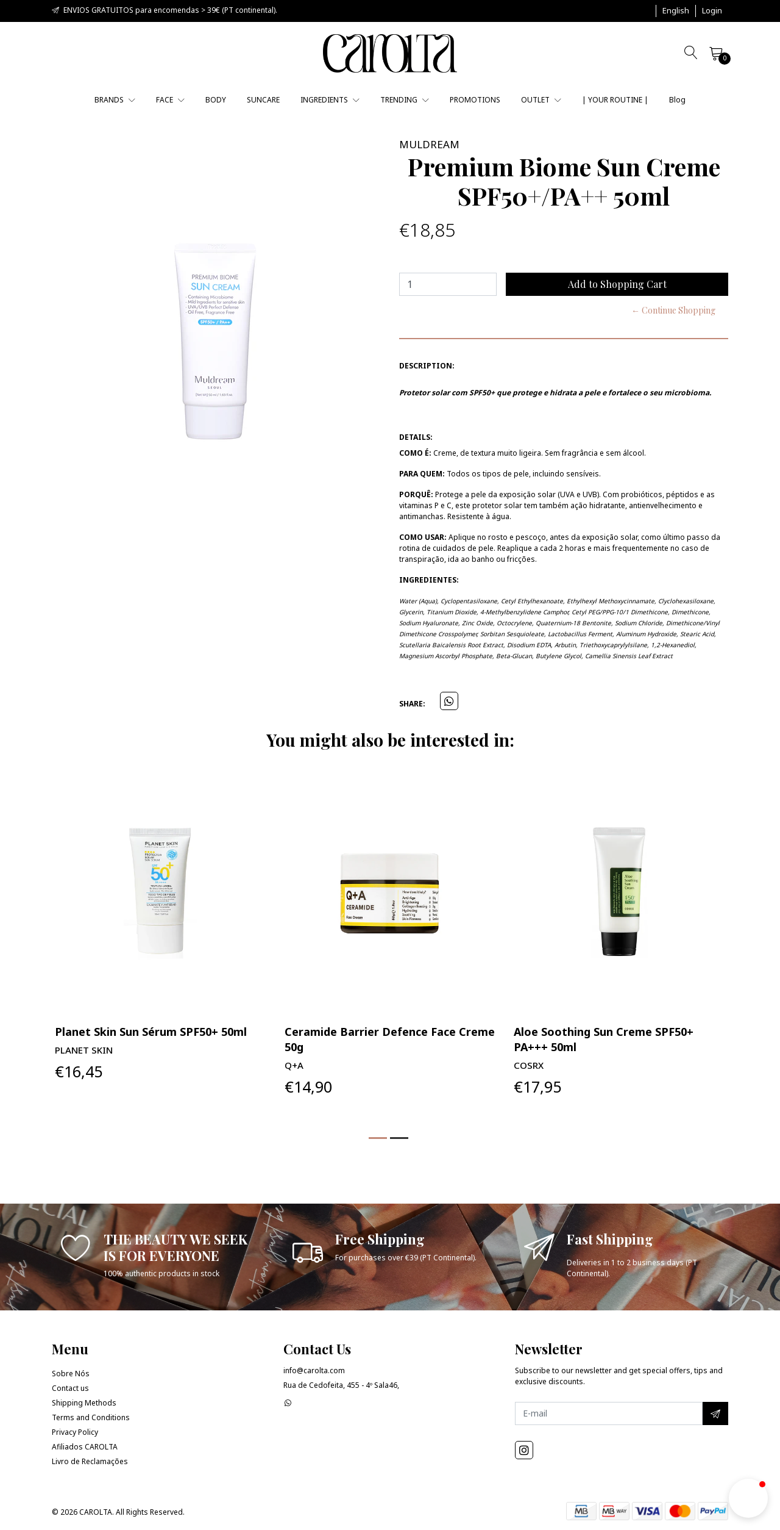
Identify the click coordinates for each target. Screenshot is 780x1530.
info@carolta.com (314, 1370)
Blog (677, 100)
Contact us (70, 1388)
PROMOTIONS (475, 100)
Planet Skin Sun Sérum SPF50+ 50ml (151, 1031)
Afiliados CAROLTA (85, 1447)
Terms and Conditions (91, 1417)
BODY (215, 100)
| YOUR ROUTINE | (615, 100)
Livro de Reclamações (90, 1461)
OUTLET (541, 100)
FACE (170, 100)
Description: (427, 366)
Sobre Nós (71, 1373)
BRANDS (114, 100)
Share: (412, 704)
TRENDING (404, 100)
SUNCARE (263, 100)
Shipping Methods (84, 1403)
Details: (416, 437)
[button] (675, 11)
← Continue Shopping (673, 310)
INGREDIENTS (330, 100)
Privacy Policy (75, 1432)
